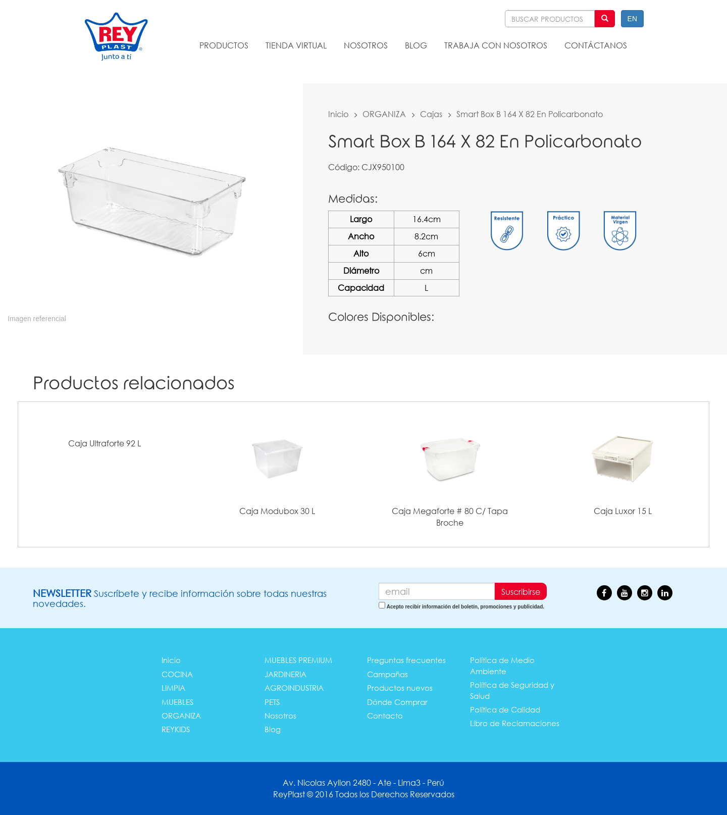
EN (632, 19)
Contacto (385, 715)
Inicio (338, 114)
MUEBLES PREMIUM (298, 660)
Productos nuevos (400, 688)
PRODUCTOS (223, 45)
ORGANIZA (384, 114)
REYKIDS (176, 729)
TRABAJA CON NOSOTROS (495, 45)
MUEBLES (177, 702)
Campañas (387, 674)
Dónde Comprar (397, 702)
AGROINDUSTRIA (294, 688)
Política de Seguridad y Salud (512, 690)
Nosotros (280, 715)
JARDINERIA (285, 674)
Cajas (431, 114)
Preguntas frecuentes (406, 660)
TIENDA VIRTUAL (296, 45)
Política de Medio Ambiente (502, 665)
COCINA (177, 674)
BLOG (416, 45)
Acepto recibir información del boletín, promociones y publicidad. (465, 606)
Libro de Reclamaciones (514, 723)
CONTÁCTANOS (595, 45)
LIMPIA (173, 688)
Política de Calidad (505, 709)
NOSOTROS (366, 45)
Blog (273, 729)
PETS (272, 702)
